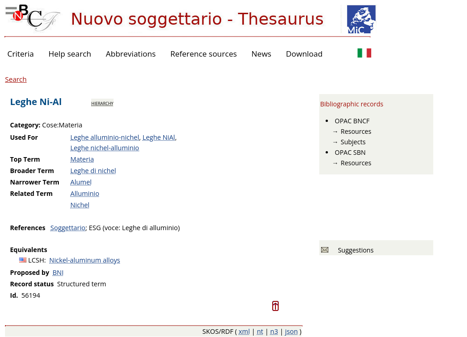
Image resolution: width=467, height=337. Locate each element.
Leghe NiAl (158, 137)
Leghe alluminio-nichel (104, 137)
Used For (24, 137)
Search (16, 79)
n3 (274, 331)
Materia (82, 159)
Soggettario (68, 227)
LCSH (36, 260)
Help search (69, 53)
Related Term (31, 193)
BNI (57, 272)
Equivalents (28, 249)
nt (260, 331)
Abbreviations (131, 53)
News (261, 53)
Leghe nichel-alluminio (104, 147)
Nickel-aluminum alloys (84, 260)
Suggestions (354, 250)
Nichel (79, 204)
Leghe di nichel (93, 170)
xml (244, 331)
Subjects (353, 141)
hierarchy (102, 103)
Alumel (81, 182)
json (291, 331)
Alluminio (84, 193)
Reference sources (203, 53)
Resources (356, 131)
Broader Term (32, 170)
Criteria (20, 53)
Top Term (25, 159)
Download (304, 53)
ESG (95, 227)
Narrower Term (34, 182)
